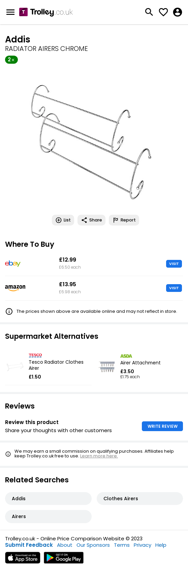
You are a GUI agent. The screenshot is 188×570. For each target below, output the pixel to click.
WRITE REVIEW (163, 426)
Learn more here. (99, 456)
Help (160, 544)
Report (124, 220)
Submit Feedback (29, 544)
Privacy (142, 544)
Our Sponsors (93, 544)
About (64, 544)
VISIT (174, 263)
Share (91, 220)
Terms (122, 544)
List (63, 220)
